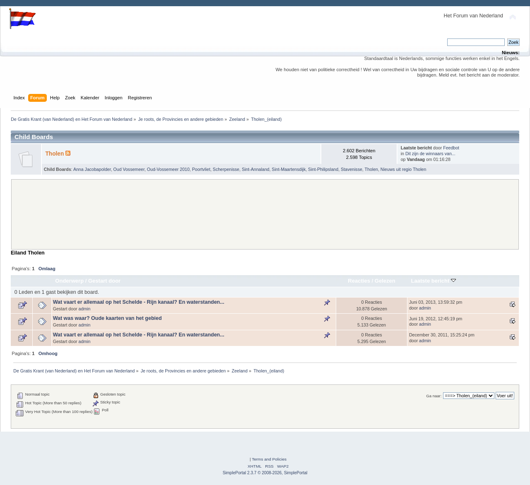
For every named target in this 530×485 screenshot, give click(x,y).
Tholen (54, 154)
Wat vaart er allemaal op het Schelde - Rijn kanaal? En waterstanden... (138, 302)
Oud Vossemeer (129, 169)
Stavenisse (351, 169)
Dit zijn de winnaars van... (430, 153)
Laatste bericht (433, 281)
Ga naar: (433, 396)
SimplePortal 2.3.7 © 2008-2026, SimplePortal (265, 473)
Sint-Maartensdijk (289, 169)
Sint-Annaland (256, 169)
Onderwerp (69, 281)
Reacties (359, 281)
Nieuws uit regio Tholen (403, 169)
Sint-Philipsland (323, 169)
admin (85, 308)
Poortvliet (201, 169)
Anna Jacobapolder (92, 169)
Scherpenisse (226, 169)
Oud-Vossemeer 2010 (168, 169)
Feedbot (451, 147)
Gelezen (385, 281)
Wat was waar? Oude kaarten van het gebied (107, 318)
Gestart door (104, 281)
